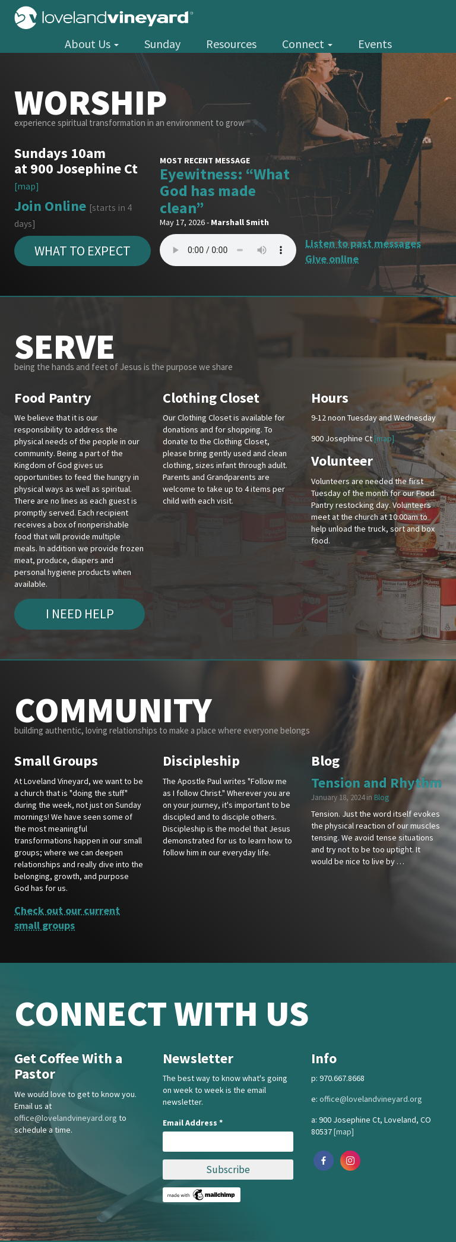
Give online (332, 259)
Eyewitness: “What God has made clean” (225, 190)
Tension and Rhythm (376, 782)
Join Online (50, 206)
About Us (92, 43)
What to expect (82, 250)
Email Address (193, 1122)
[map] (26, 186)
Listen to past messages (363, 243)
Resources (231, 43)
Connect (307, 43)
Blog (381, 797)
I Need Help (80, 613)
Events (375, 43)
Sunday (162, 43)
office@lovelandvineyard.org (65, 1118)
